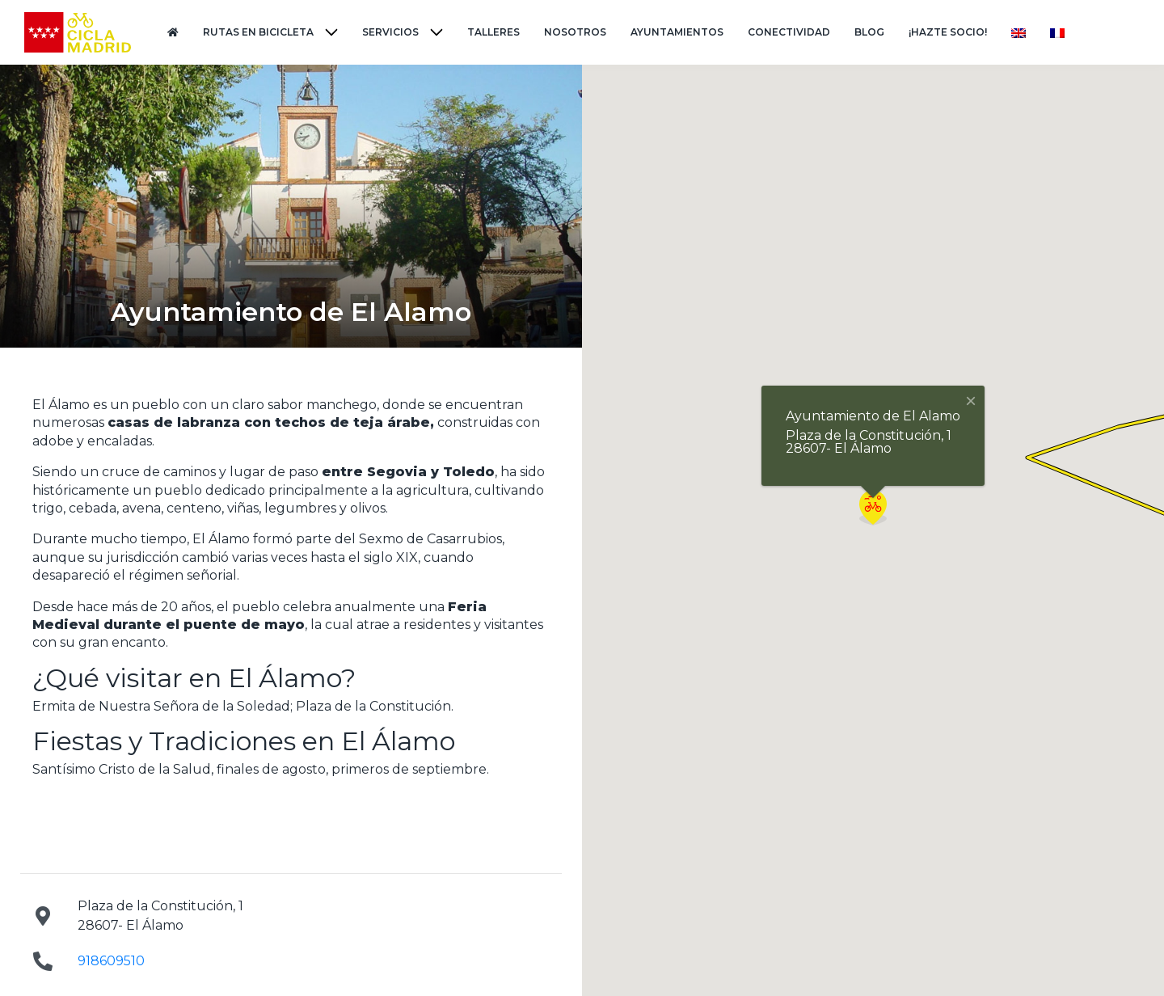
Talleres (493, 32)
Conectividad (789, 32)
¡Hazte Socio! (948, 32)
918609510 (111, 961)
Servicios (390, 32)
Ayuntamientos (676, 32)
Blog (869, 32)
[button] (873, 508)
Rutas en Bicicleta (258, 32)
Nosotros (575, 32)
